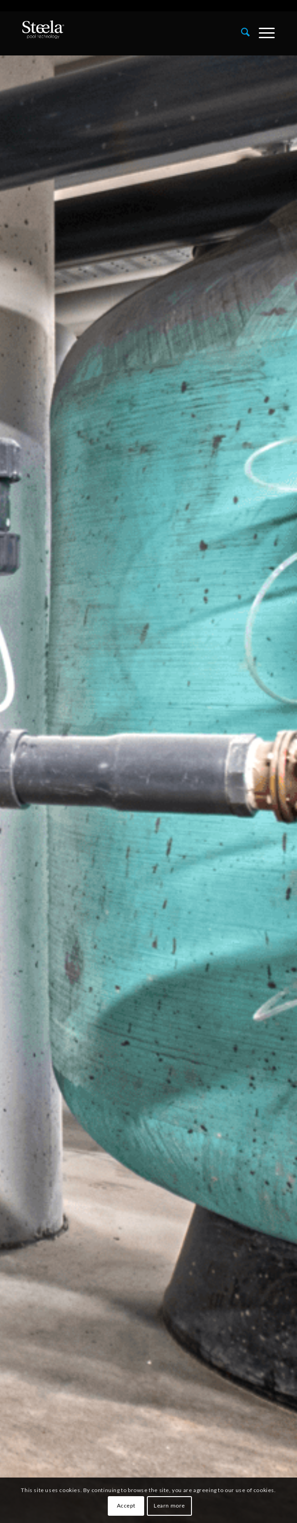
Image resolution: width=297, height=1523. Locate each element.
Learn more (169, 1505)
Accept (126, 1505)
